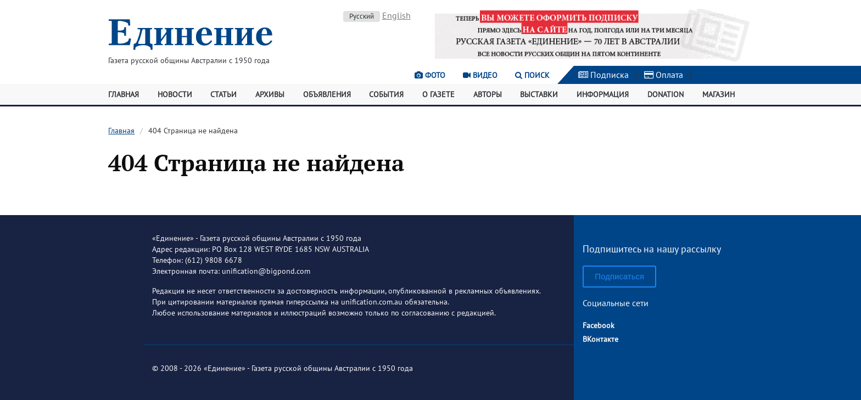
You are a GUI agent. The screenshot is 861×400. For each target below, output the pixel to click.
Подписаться (619, 276)
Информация (603, 94)
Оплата (663, 74)
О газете (438, 94)
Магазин (718, 94)
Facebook (598, 325)
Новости (175, 94)
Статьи (223, 94)
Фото (430, 75)
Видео (480, 75)
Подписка (603, 74)
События (386, 94)
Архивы (269, 94)
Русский (361, 16)
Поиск (532, 75)
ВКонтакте (600, 339)
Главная (123, 94)
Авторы (487, 94)
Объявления (327, 94)
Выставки (539, 94)
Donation (665, 94)
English (396, 15)
